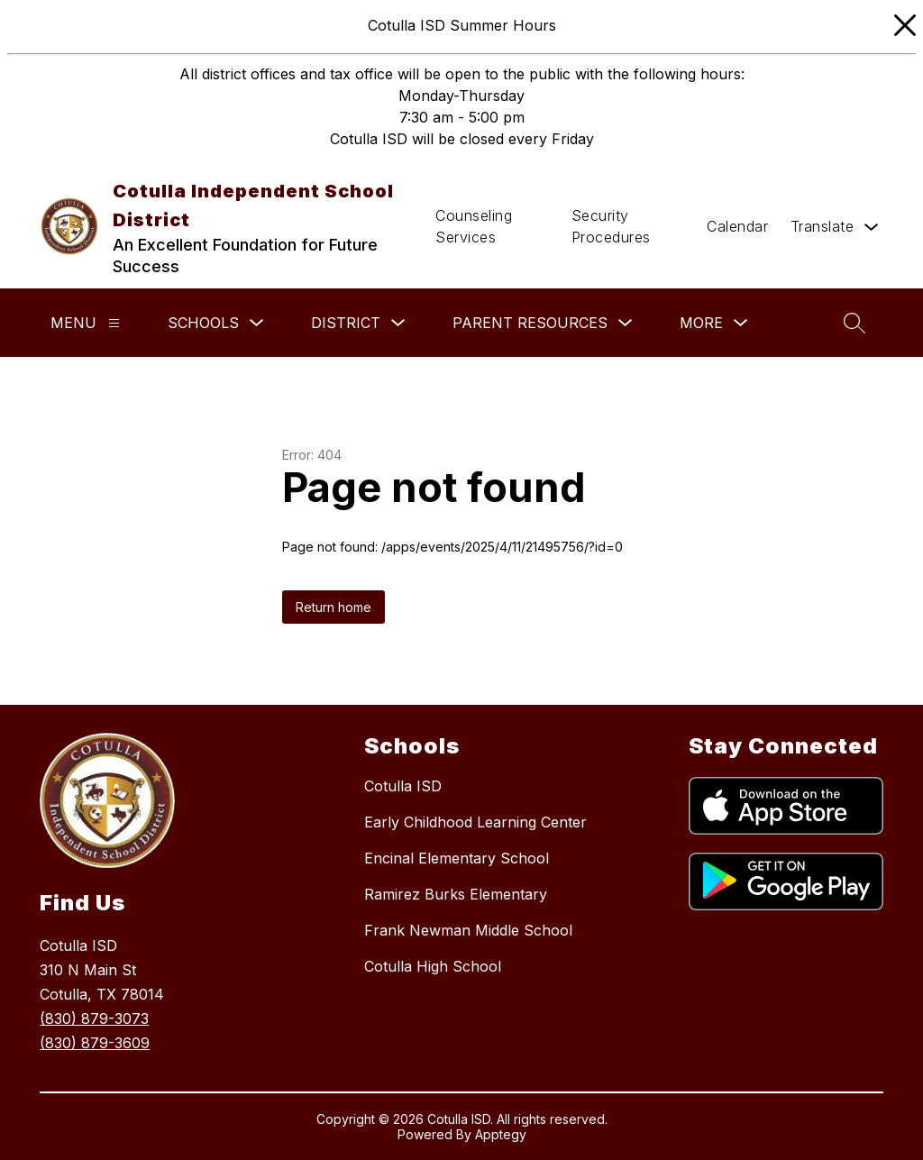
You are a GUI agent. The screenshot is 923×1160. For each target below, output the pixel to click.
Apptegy (500, 1134)
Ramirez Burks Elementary (455, 894)
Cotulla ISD (403, 786)
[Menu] (114, 323)
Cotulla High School (432, 966)
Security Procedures (611, 226)
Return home (333, 607)
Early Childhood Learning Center (475, 822)
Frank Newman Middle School (468, 930)
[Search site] (854, 322)
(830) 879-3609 (95, 1043)
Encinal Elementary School (456, 858)
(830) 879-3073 (94, 1018)
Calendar (737, 226)
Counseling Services (473, 226)
